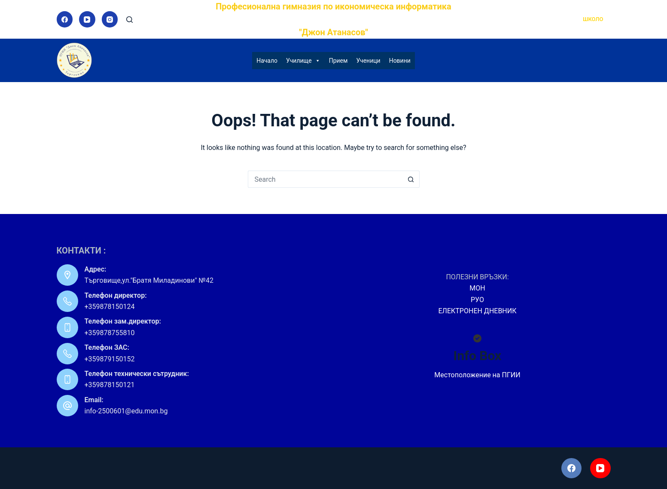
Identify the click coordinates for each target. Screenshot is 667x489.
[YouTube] (87, 19)
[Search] (129, 19)
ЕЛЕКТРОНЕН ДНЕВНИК (478, 311)
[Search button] (411, 179)
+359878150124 (110, 307)
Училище (303, 60)
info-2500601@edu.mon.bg (126, 411)
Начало (266, 60)
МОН (477, 288)
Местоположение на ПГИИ (477, 375)
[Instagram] (110, 19)
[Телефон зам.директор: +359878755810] (67, 327)
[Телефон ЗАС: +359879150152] (67, 353)
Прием (338, 60)
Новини (400, 60)
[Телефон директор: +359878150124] (67, 301)
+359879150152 (110, 359)
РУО (477, 300)
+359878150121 (110, 385)
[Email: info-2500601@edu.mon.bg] (67, 405)
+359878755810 (110, 333)
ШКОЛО (593, 19)
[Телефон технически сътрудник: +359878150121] (67, 379)
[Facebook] (65, 19)
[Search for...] (325, 179)
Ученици (368, 60)
